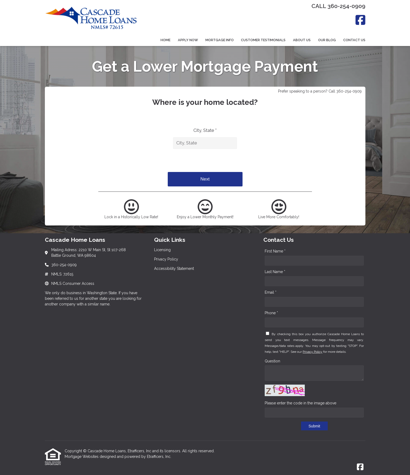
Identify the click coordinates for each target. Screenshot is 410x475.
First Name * (275, 251)
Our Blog (327, 40)
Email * (270, 292)
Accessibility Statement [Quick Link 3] (174, 268)
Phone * (271, 313)
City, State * (205, 130)
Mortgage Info (219, 40)
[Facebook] (360, 20)
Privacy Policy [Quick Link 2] (166, 259)
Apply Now (188, 40)
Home (165, 40)
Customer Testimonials (263, 40)
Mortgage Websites (82, 456)
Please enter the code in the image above (300, 403)
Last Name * (275, 272)
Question (272, 361)
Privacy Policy (312, 352)
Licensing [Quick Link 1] (162, 250)
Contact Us (354, 40)
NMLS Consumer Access (72, 283)
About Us (302, 40)
